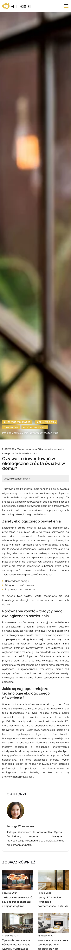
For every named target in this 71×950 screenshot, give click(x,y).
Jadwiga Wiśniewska (18, 422)
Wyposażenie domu (34, 427)
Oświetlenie (11, 427)
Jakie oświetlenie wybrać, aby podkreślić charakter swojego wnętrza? (17, 902)
